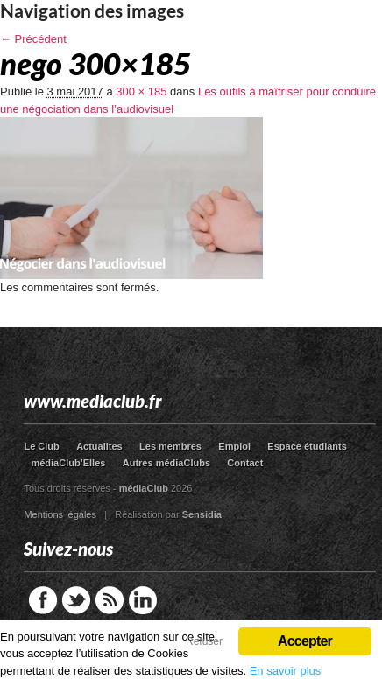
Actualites (99, 446)
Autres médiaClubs (166, 463)
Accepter (305, 641)
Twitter (76, 600)
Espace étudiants (306, 446)
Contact (245, 463)
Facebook (43, 600)
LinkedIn (143, 600)
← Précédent (33, 39)
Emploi (234, 446)
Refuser (204, 641)
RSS (110, 600)
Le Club (41, 446)
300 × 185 (141, 91)
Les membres (170, 446)
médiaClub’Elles (68, 463)
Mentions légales (60, 514)
